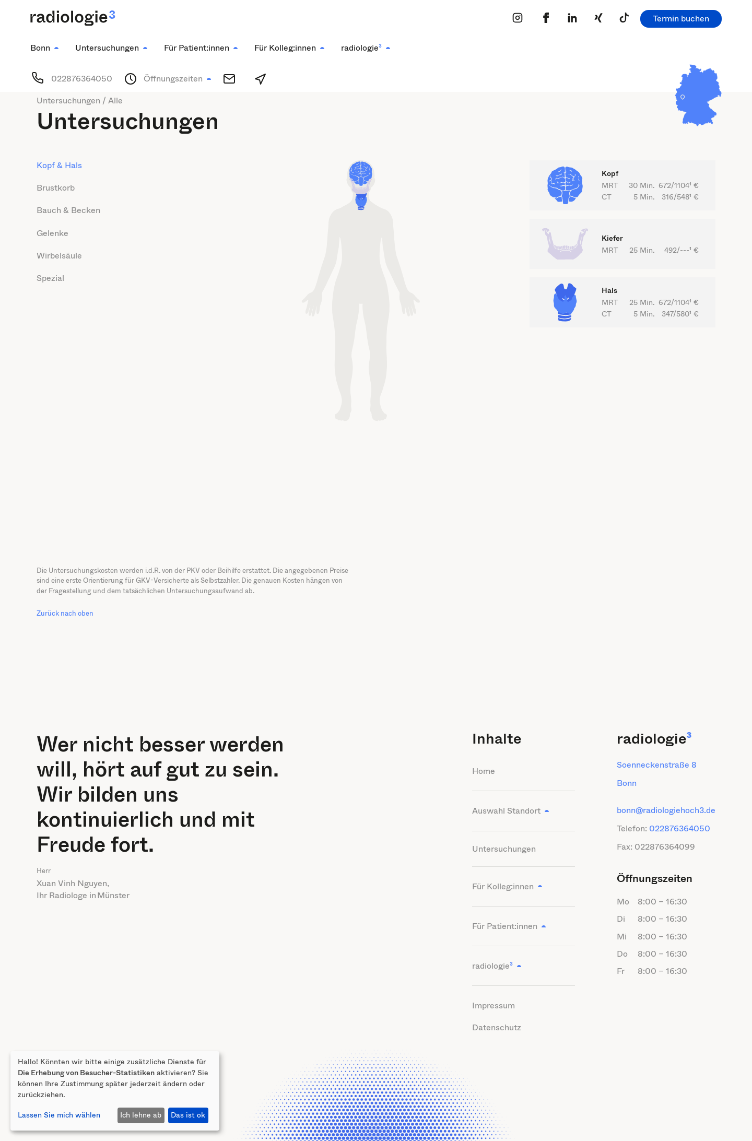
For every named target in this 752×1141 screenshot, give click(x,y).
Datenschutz (496, 1027)
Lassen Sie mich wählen (59, 1115)
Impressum (493, 1005)
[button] (44, 48)
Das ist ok (188, 1115)
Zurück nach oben (65, 613)
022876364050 (679, 828)
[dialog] (114, 1091)
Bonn (627, 783)
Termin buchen (681, 19)
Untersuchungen (504, 849)
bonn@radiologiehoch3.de (666, 810)
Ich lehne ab (140, 1115)
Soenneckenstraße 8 (657, 765)
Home (483, 771)
